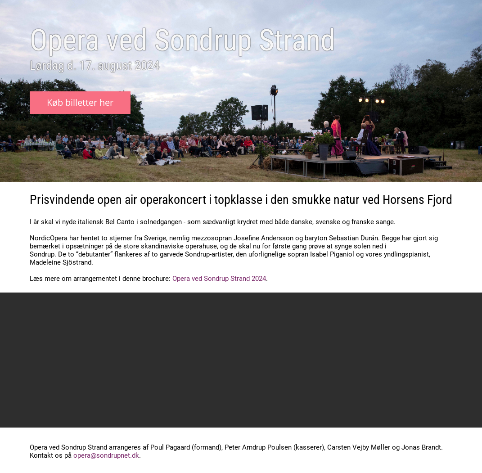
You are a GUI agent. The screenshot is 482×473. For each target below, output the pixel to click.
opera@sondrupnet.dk (106, 455)
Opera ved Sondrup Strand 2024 (219, 279)
